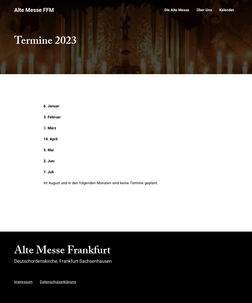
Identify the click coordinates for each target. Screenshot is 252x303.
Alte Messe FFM (34, 10)
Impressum (23, 282)
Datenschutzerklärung (58, 282)
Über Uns (204, 10)
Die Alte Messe (176, 10)
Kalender (226, 10)
